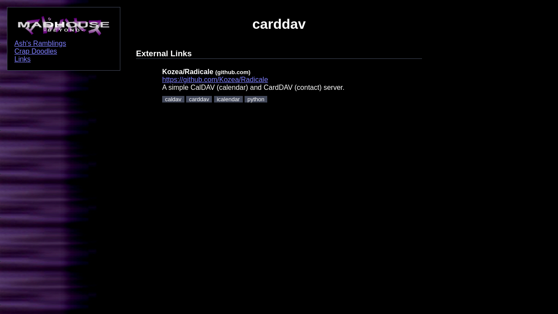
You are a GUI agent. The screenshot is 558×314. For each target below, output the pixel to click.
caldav (173, 99)
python (255, 99)
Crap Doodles (35, 51)
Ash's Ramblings (40, 43)
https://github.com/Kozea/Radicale (215, 79)
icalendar (228, 99)
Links (22, 59)
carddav (199, 99)
